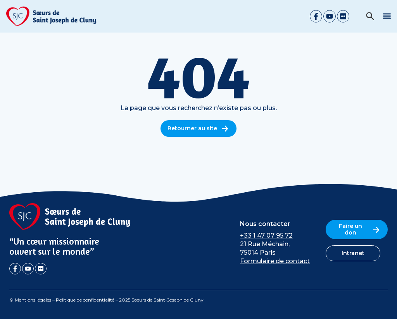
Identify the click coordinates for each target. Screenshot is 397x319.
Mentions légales (33, 300)
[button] (386, 15)
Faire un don (360, 229)
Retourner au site (198, 128)
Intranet (353, 253)
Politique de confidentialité (85, 300)
